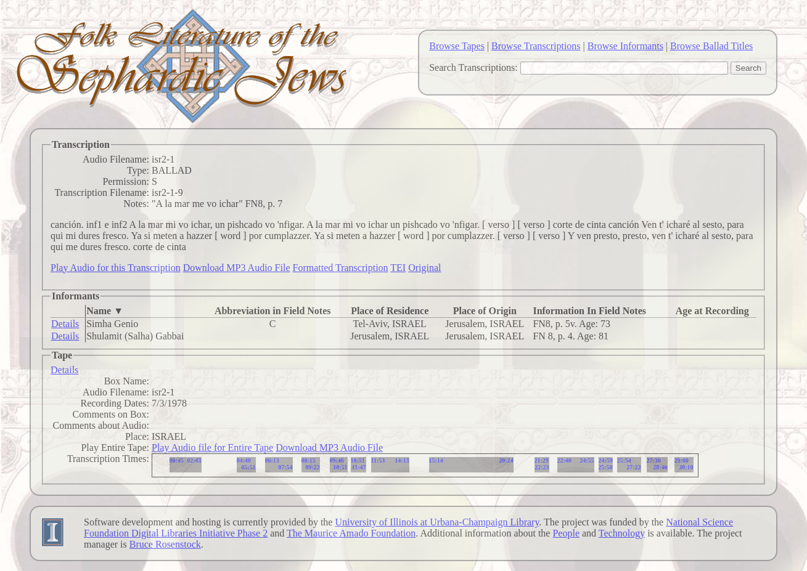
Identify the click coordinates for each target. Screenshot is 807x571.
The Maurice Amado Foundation (351, 533)
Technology (622, 533)
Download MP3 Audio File (236, 267)
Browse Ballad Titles (711, 46)
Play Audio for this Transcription (116, 267)
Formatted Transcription (340, 267)
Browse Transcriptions (535, 46)
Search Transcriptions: (473, 67)
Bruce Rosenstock (165, 544)
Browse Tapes (457, 46)
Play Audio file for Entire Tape (212, 447)
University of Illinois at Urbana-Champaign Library (437, 522)
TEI (398, 267)
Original (424, 267)
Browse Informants (625, 46)
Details (65, 323)
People (566, 533)
